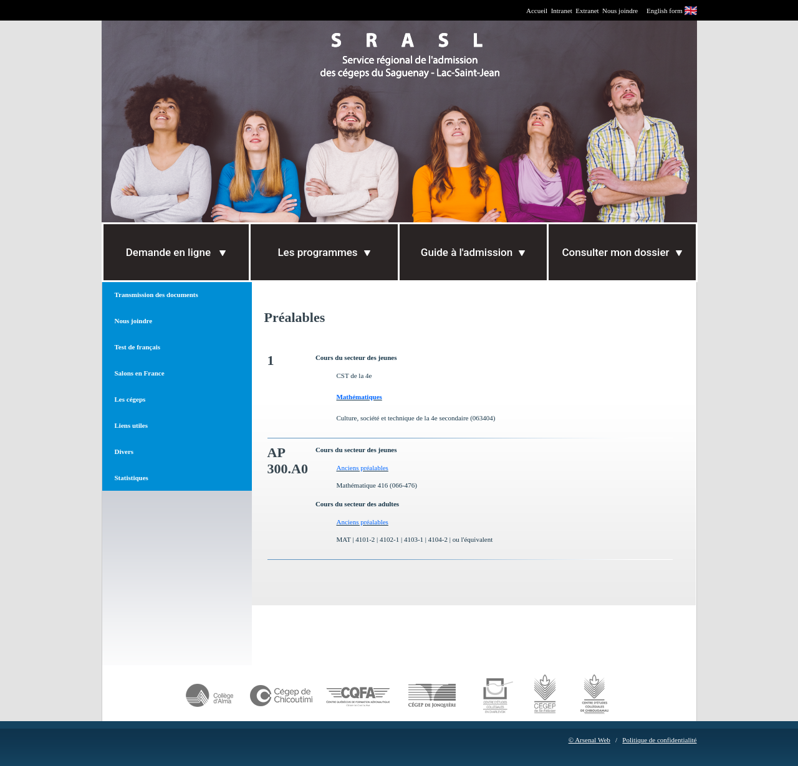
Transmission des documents (156, 294)
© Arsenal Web (589, 740)
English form (665, 10)
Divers (124, 451)
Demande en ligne (176, 252)
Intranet (561, 10)
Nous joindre (620, 10)
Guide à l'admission (473, 252)
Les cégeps (130, 399)
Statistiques (131, 477)
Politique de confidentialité (659, 740)
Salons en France (140, 373)
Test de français (138, 347)
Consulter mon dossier (621, 252)
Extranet (586, 10)
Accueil (536, 10)
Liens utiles (131, 425)
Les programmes (323, 252)
